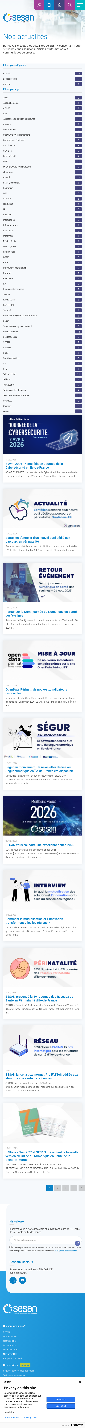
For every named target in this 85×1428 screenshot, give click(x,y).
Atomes (7, 124)
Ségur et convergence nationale (18, 326)
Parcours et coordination (14, 267)
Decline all (61, 1406)
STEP (5, 368)
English (9, 1381)
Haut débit (8, 203)
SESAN (6, 342)
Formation (8, 187)
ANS (5, 113)
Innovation (8, 230)
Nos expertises (10, 1336)
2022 (5, 97)
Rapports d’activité (12, 1358)
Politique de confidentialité (65, 1250)
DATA (5, 161)
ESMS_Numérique (11, 182)
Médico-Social (9, 241)
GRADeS (7, 198)
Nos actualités (10, 1353)
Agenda (7, 84)
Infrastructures (10, 225)
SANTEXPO (8, 304)
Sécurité (7, 310)
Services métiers (10, 331)
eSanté (6, 177)
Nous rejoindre (10, 1349)
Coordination (9, 145)
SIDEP (6, 352)
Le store (25, 1365)
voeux (6, 411)
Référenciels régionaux (13, 288)
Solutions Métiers (11, 358)
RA (4, 283)
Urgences (7, 400)
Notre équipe (9, 1340)
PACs (5, 262)
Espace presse (10, 78)
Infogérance (9, 219)
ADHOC (6, 108)
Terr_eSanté (8, 384)
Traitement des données (14, 390)
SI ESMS (7, 347)
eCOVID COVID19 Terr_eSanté (17, 166)
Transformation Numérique (16, 395)
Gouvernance (9, 1345)
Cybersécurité (9, 156)
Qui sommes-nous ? (14, 1326)
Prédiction (8, 278)
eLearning (8, 171)
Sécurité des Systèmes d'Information (20, 315)
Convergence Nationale (14, 140)
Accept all (61, 1399)
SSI (4, 363)
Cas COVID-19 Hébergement (16, 134)
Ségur (6, 320)
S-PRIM (6, 294)
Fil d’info (7, 73)
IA (4, 209)
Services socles (10, 336)
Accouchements (10, 102)
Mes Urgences (9, 246)
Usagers (7, 405)
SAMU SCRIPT (10, 299)
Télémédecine (9, 374)
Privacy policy (31, 1417)
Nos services (10, 1365)
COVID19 (7, 150)
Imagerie (7, 214)
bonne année (9, 129)
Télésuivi (7, 379)
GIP (5, 193)
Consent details (11, 1417)
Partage (7, 273)
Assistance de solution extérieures (19, 118)
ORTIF (6, 257)
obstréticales (9, 251)
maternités (8, 235)
